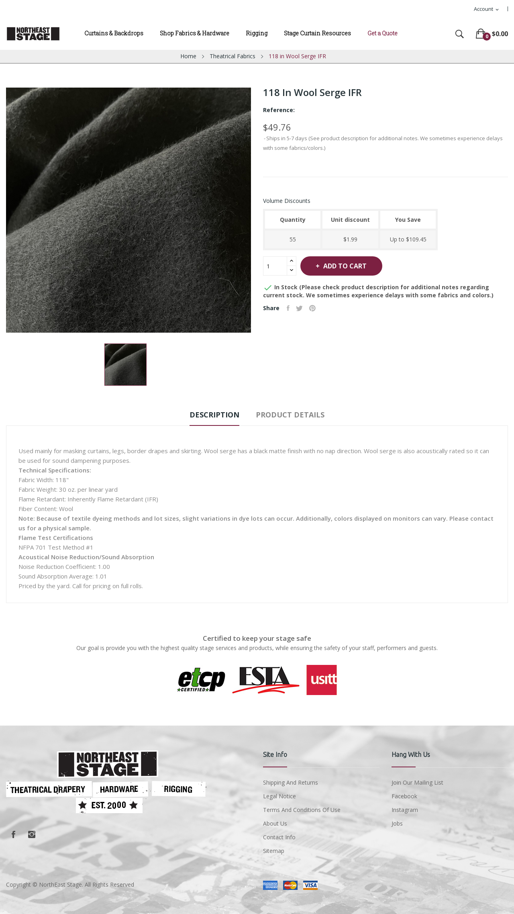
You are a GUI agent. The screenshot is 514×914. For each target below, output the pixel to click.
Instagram (31, 834)
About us (275, 823)
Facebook (13, 834)
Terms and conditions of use (302, 810)
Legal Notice (279, 796)
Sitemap (273, 851)
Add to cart (350, 266)
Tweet (301, 308)
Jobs (397, 823)
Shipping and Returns (290, 782)
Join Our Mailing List (417, 782)
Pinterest (316, 308)
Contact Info (279, 837)
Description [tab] (210, 414)
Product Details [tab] (295, 414)
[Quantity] (275, 266)
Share (289, 308)
